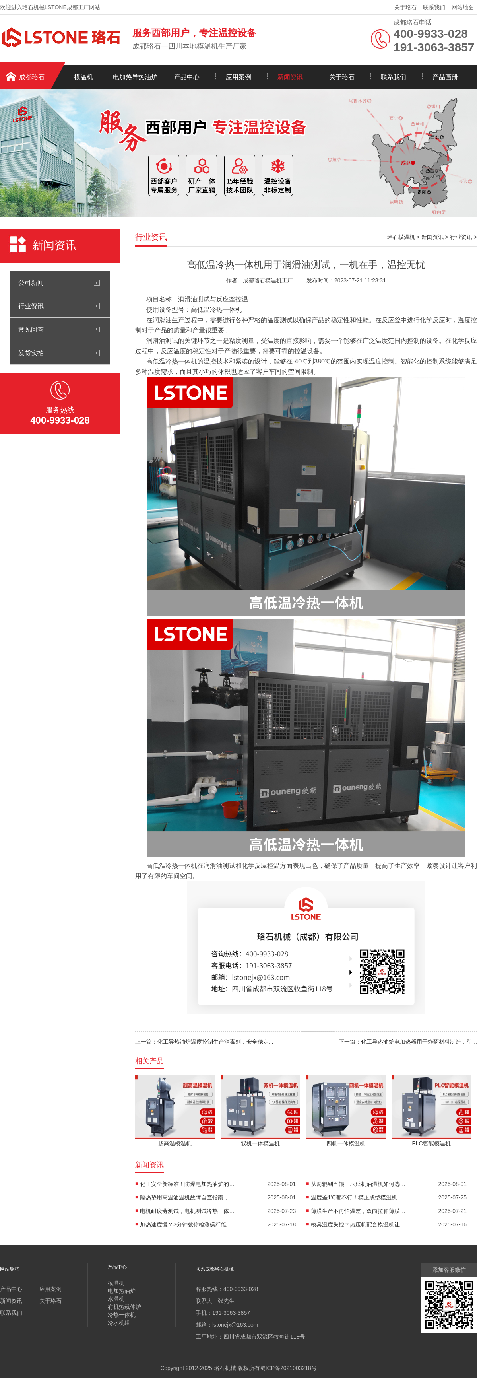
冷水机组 (119, 1323)
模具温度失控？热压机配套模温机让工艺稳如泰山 (358, 1224)
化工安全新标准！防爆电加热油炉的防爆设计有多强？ (187, 1184)
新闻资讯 (290, 77)
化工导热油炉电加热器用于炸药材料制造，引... (419, 1041)
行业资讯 (31, 305)
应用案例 (238, 77)
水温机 (116, 1299)
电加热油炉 (122, 1291)
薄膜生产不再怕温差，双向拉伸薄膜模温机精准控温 (358, 1211)
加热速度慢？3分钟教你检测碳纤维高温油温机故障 (187, 1224)
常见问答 (31, 329)
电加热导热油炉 (135, 77)
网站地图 (463, 7)
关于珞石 (405, 7)
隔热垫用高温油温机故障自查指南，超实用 (187, 1197)
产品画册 (445, 77)
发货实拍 (31, 352)
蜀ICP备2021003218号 (288, 1368)
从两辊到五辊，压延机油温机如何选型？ (358, 1184)
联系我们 (434, 7)
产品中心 (187, 77)
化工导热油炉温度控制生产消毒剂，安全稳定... (215, 1041)
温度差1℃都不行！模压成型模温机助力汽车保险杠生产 (358, 1197)
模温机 (83, 77)
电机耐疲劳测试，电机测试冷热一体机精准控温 (187, 1211)
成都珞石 (32, 77)
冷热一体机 (226, 309)
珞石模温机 (401, 237)
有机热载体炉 (124, 1307)
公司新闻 (31, 282)
